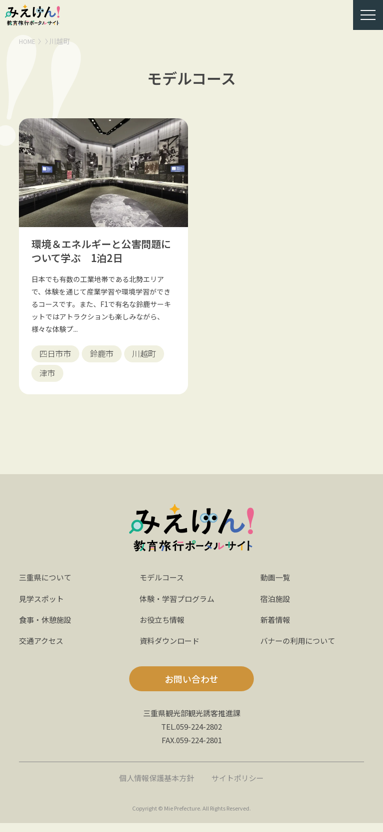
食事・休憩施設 (47, 628)
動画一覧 (276, 586)
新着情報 (276, 628)
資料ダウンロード (171, 649)
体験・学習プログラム (179, 607)
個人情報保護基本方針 (155, 787)
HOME (29, 41)
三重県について (47, 586)
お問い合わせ (191, 687)
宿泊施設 (276, 607)
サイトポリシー (240, 787)
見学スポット (43, 607)
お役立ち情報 (164, 628)
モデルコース (163, 586)
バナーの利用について (300, 649)
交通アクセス (42, 649)
